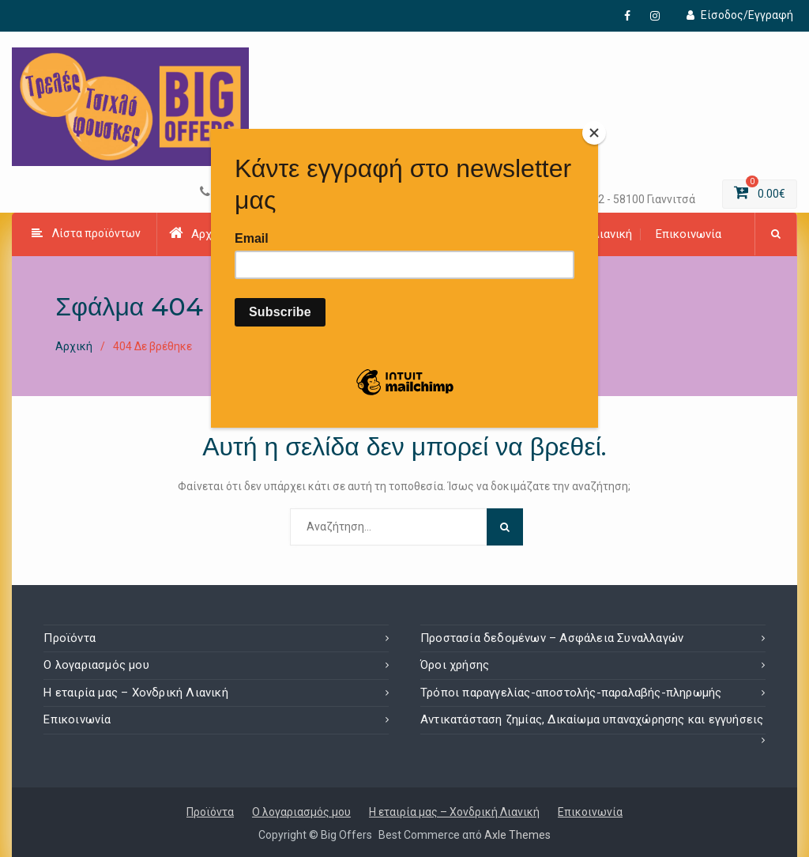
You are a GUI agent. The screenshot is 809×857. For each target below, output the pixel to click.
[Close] (594, 133)
